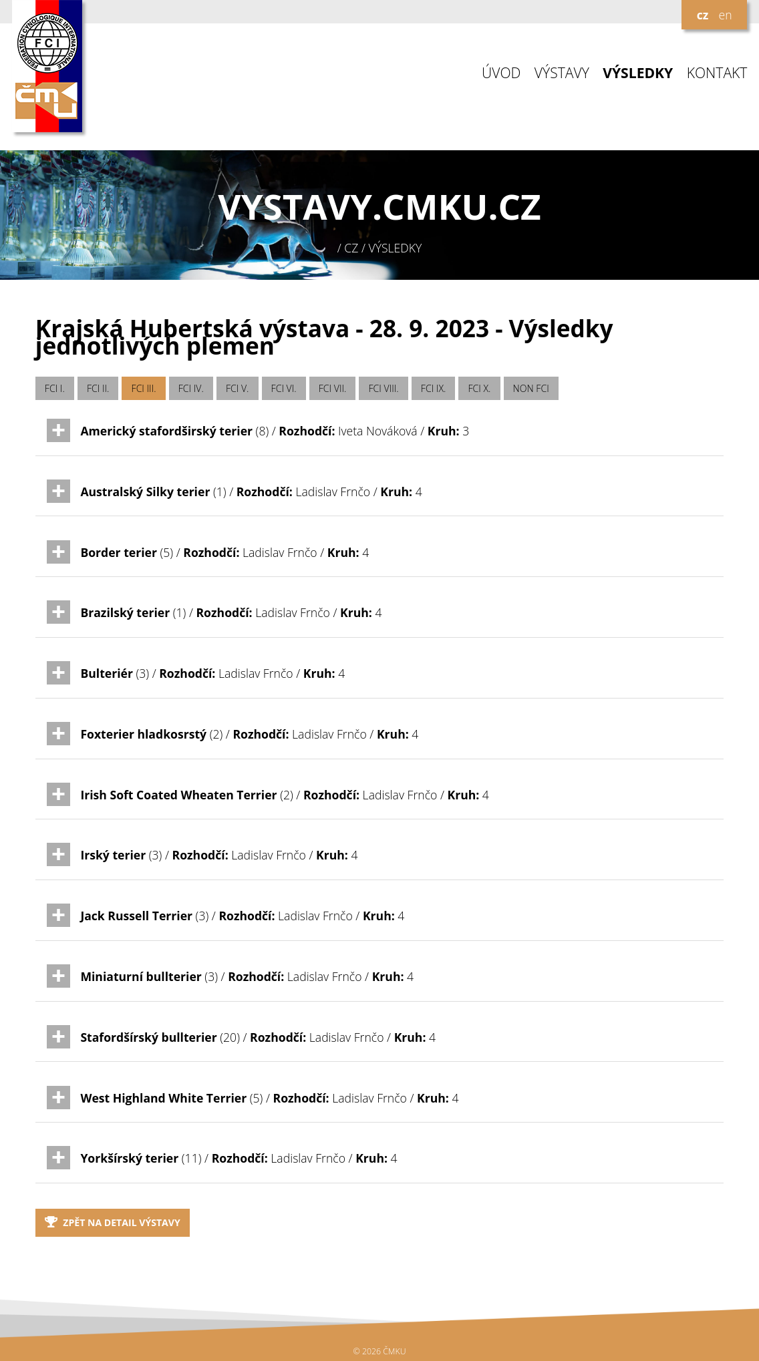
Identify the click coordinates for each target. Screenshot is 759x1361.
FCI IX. (433, 388)
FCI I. (55, 388)
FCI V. (237, 388)
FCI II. (98, 388)
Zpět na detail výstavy (112, 1222)
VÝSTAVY (562, 73)
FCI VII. (333, 388)
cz (703, 15)
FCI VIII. (384, 388)
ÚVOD (501, 73)
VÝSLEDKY (638, 73)
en (725, 15)
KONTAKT (717, 73)
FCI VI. (284, 388)
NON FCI (531, 388)
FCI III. (144, 388)
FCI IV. (191, 388)
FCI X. (479, 388)
